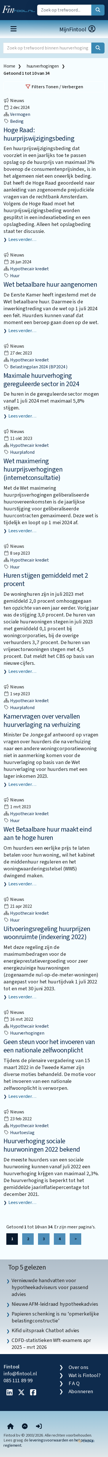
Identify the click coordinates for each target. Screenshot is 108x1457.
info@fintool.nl (20, 1373)
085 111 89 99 (18, 1380)
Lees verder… (22, 239)
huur (11, 276)
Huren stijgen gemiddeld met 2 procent (45, 579)
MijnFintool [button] (77, 29)
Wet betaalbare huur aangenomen (50, 284)
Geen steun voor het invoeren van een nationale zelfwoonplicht (49, 1046)
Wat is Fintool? (85, 1375)
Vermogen (16, 114)
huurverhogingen (42, 66)
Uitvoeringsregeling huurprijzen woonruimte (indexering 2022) (46, 933)
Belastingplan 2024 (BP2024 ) (35, 367)
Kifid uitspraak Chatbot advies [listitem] (45, 1330)
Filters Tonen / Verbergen (54, 87)
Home (9, 66)
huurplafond (19, 452)
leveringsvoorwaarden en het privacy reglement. (48, 1442)
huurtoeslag (19, 1132)
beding (13, 121)
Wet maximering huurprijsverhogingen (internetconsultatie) (32, 469)
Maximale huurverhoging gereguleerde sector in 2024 (41, 380)
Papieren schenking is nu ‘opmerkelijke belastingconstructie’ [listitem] (55, 1317)
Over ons (78, 1367)
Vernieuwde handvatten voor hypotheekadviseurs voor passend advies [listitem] (50, 1287)
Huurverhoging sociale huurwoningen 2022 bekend (41, 1145)
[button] (39, 1426)
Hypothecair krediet (26, 269)
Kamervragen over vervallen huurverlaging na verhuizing (41, 720)
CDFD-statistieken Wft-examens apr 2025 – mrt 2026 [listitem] (51, 1344)
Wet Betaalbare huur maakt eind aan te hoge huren (47, 833)
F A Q (74, 1383)
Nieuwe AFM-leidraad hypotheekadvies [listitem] (55, 1304)
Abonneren (81, 1391)
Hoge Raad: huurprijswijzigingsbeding (38, 134)
